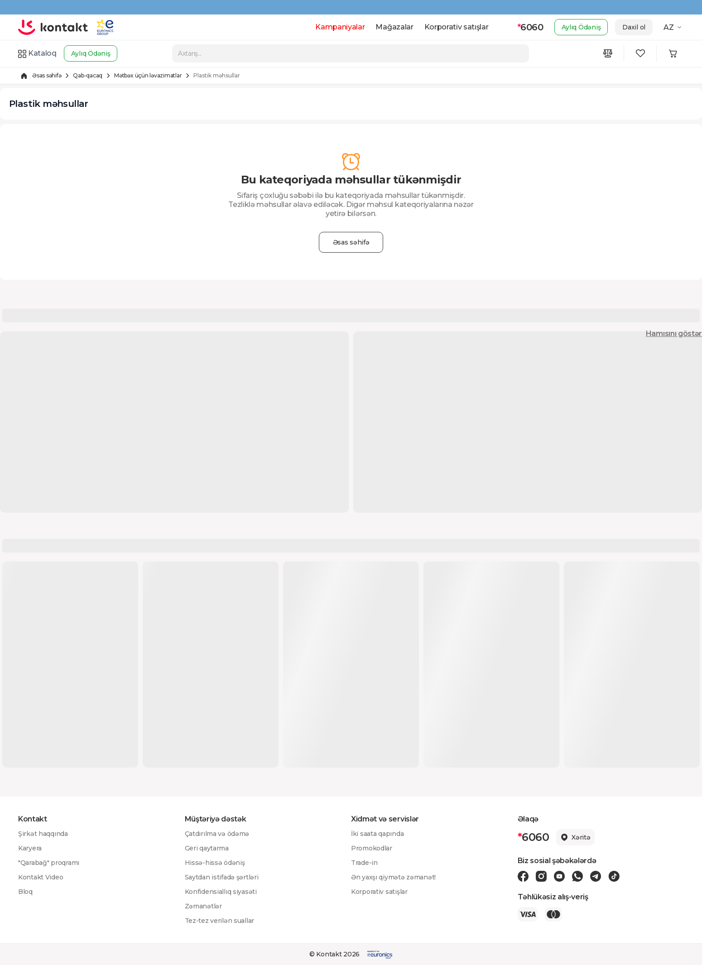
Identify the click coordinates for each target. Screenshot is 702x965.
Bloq (25, 892)
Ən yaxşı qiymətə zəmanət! (393, 877)
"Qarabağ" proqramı (48, 863)
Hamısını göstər (674, 333)
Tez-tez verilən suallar (220, 921)
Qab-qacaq (87, 75)
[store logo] (53, 27)
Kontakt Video (40, 877)
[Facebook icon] (523, 876)
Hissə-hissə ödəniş (215, 863)
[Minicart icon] (673, 53)
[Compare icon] (607, 53)
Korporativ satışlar (456, 27)
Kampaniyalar (340, 27)
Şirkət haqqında (43, 834)
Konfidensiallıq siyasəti (221, 892)
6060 (530, 27)
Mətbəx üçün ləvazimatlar (148, 75)
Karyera (30, 848)
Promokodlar (371, 848)
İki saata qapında (377, 834)
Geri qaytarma (207, 848)
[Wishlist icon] (640, 53)
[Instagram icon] (541, 876)
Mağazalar (394, 27)
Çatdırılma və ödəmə (217, 834)
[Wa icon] (577, 876)
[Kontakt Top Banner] (351, 7)
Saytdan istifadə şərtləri (222, 877)
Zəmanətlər (203, 906)
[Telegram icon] (595, 876)
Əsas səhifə (46, 75)
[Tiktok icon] (614, 876)
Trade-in (364, 863)
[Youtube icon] (559, 876)
